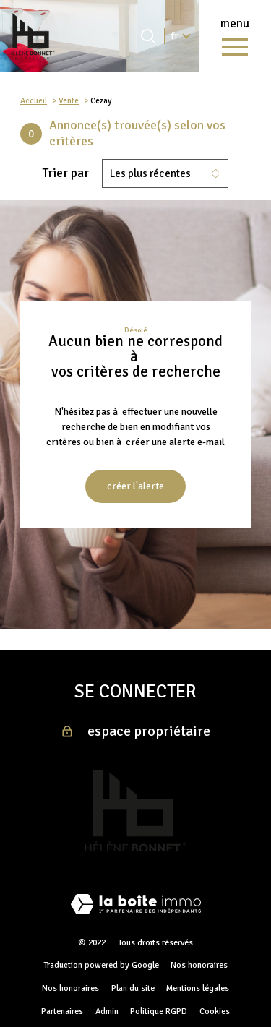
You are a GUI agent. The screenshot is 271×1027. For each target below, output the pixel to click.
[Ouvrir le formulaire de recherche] (148, 36)
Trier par (66, 173)
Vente (69, 100)
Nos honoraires (199, 965)
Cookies (214, 1011)
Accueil (33, 100)
